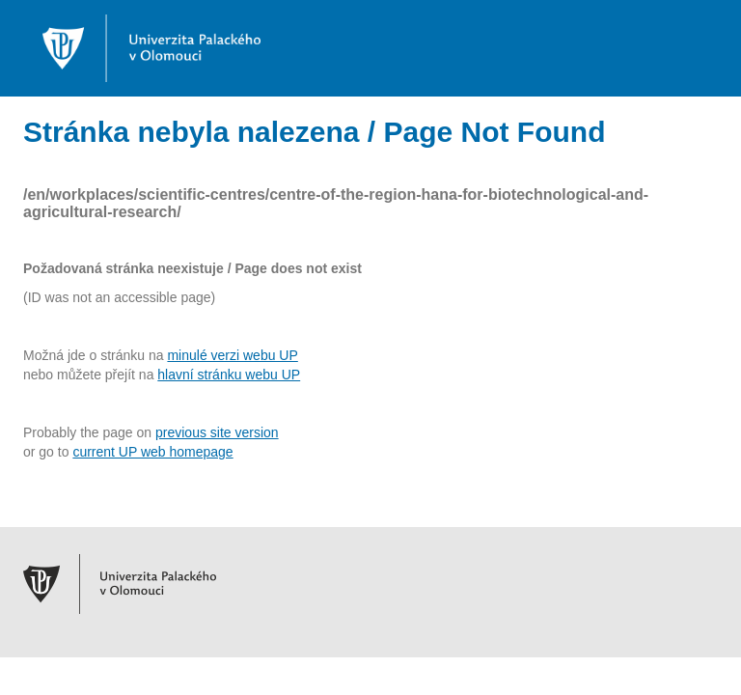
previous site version (217, 432)
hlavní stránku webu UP (228, 374)
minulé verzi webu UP (232, 355)
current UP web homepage (152, 451)
